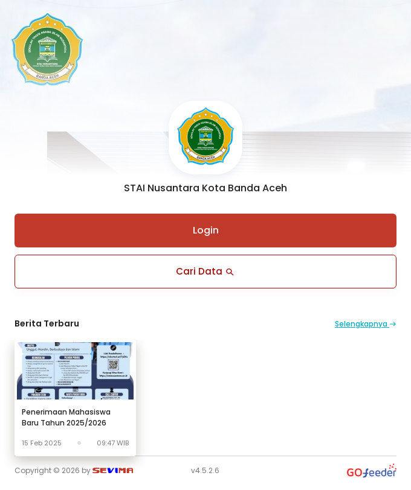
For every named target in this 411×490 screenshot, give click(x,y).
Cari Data (206, 271)
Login (206, 230)
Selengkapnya (365, 324)
